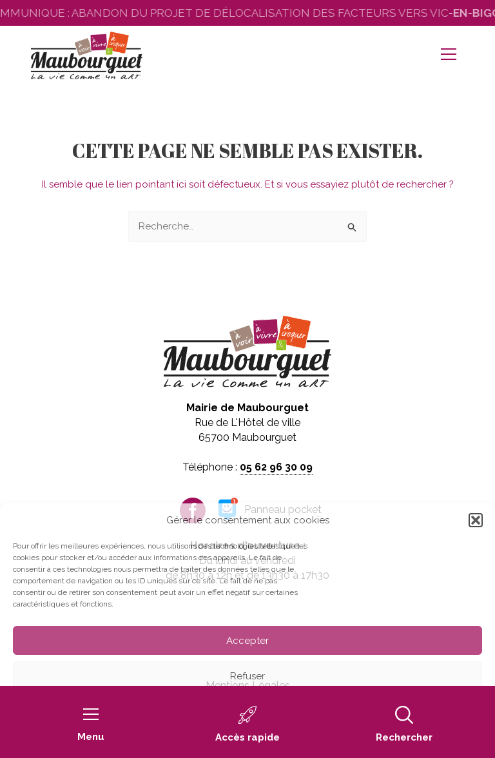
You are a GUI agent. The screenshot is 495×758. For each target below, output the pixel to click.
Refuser (247, 676)
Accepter (247, 640)
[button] (475, 520)
